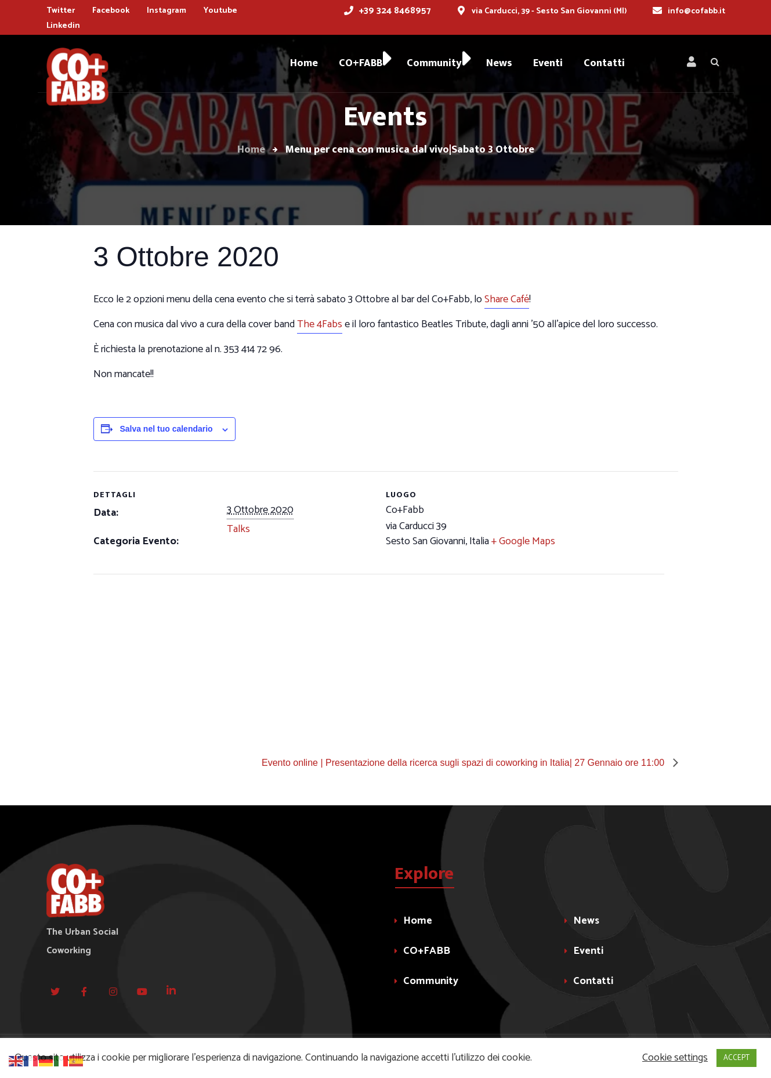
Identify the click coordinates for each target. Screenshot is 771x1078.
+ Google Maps (523, 541)
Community (430, 981)
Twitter (60, 10)
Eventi (588, 951)
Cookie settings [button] (675, 1058)
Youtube (220, 10)
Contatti (593, 981)
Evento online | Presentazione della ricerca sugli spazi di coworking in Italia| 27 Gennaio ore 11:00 (464, 763)
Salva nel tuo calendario (166, 428)
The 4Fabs (319, 324)
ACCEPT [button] (736, 1058)
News (586, 920)
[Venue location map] (154, 654)
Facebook (110, 10)
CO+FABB (426, 951)
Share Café (506, 299)
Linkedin (63, 25)
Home (417, 920)
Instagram (166, 10)
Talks (238, 529)
